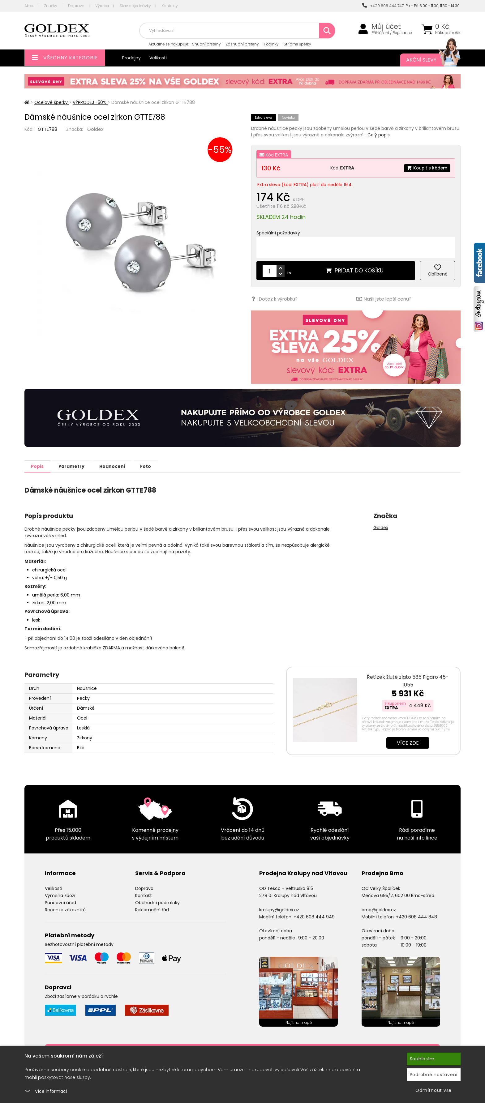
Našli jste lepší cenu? (383, 299)
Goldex (95, 129)
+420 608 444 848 (416, 916)
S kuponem (395, 703)
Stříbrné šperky (297, 44)
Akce (28, 5)
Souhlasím (422, 1059)
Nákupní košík (448, 33)
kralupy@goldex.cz (279, 909)
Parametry (76, 466)
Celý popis (378, 135)
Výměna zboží (60, 895)
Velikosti (158, 58)
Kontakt (143, 895)
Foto (155, 466)
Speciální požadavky (278, 233)
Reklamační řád (152, 909)
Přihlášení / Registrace (391, 33)
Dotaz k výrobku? (274, 299)
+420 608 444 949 (314, 916)
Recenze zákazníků (65, 909)
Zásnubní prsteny (242, 44)
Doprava (76, 5)
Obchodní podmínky (157, 902)
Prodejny (131, 58)
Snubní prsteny (206, 44)
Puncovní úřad (60, 902)
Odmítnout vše (433, 1090)
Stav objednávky (135, 5)
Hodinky (271, 44)
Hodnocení (119, 466)
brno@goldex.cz (379, 909)
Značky (50, 5)
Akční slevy (427, 59)
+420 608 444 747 (383, 5)
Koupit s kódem (426, 168)
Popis (38, 466)
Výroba (102, 5)
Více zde (408, 742)
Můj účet (386, 27)
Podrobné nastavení (434, 1074)
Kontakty (170, 5)
